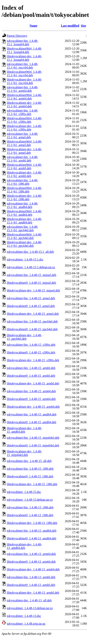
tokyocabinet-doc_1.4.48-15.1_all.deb (30, 251)
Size (83, 25)
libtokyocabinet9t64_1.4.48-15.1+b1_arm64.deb (24, 96)
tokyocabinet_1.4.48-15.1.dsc (25, 259)
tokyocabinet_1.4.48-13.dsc (24, 615)
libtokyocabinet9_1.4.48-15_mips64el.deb (33, 445)
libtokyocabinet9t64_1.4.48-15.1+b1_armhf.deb (24, 166)
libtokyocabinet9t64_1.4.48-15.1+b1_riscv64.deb (24, 73)
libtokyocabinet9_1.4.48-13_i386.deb (30, 515)
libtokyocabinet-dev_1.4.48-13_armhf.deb (33, 592)
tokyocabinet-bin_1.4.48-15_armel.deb (31, 298)
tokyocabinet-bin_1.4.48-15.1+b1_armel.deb (22, 135)
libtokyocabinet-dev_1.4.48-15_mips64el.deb (24, 453)
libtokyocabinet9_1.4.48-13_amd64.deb (31, 538)
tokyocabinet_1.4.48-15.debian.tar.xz (30, 499)
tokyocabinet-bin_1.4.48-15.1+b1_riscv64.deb (22, 65)
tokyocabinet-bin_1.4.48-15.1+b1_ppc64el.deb (22, 228)
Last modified (70, 25)
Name (33, 25)
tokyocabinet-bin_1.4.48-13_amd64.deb (31, 530)
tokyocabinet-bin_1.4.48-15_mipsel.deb (31, 275)
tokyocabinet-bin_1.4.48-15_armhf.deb (31, 368)
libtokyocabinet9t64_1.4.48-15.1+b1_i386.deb (24, 189)
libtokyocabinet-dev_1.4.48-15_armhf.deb (33, 383)
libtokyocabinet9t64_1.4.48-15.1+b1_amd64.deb (24, 213)
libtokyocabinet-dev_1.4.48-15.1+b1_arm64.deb (24, 104)
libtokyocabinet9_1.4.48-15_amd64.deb (31, 422)
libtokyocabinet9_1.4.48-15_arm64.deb (31, 399)
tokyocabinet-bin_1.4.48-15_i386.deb (30, 468)
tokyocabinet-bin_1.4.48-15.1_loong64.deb (22, 42)
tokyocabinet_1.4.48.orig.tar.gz (26, 623)
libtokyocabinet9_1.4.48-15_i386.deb (30, 476)
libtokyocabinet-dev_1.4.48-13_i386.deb (32, 523)
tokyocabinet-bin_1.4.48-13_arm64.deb (31, 554)
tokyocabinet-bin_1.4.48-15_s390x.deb (31, 344)
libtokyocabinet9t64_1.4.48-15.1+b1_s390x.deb (24, 120)
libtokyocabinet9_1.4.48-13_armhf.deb (31, 585)
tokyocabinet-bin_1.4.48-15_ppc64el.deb (32, 321)
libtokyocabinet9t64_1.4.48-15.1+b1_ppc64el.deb (24, 236)
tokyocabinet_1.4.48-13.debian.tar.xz (30, 608)
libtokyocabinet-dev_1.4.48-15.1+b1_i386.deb (24, 197)
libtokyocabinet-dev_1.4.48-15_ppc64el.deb (24, 337)
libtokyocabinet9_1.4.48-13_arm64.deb (31, 561)
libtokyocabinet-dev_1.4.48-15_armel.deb (33, 313)
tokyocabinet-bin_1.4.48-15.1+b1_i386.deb (22, 182)
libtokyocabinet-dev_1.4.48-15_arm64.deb (33, 406)
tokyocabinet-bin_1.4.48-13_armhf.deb (31, 577)
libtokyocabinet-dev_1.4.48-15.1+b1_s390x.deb (24, 127)
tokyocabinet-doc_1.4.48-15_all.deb (29, 461)
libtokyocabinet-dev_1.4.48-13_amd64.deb (24, 546)
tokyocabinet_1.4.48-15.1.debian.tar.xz (31, 267)
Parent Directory (17, 35)
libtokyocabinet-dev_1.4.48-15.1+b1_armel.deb (24, 151)
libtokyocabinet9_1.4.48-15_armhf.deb (31, 375)
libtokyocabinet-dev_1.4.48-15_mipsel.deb (33, 290)
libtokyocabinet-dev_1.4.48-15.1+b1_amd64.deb (24, 220)
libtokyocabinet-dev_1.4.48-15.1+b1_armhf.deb (24, 174)
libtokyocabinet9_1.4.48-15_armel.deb (31, 306)
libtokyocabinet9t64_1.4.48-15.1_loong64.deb (24, 50)
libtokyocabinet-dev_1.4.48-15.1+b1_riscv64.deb (24, 81)
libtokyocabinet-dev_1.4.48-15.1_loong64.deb (24, 58)
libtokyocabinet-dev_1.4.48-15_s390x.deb (33, 360)
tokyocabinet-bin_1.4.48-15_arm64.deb (31, 391)
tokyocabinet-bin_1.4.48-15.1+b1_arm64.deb (22, 89)
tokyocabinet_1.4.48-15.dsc (24, 492)
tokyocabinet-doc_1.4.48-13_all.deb (29, 600)
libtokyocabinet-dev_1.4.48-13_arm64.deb (33, 569)
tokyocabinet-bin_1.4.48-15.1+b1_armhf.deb (22, 158)
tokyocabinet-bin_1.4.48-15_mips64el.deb (33, 437)
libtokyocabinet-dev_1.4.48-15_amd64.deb (24, 430)
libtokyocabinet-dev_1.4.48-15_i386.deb (32, 484)
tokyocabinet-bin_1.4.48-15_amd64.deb (31, 414)
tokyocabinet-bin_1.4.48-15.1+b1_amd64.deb (22, 205)
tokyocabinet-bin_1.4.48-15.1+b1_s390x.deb (22, 112)
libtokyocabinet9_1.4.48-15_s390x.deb (31, 352)
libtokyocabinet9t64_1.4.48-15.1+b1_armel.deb (24, 143)
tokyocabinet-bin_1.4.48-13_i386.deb (30, 507)
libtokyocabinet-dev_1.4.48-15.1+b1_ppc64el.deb (24, 244)
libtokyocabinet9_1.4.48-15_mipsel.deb (31, 282)
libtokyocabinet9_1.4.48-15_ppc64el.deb (32, 329)
